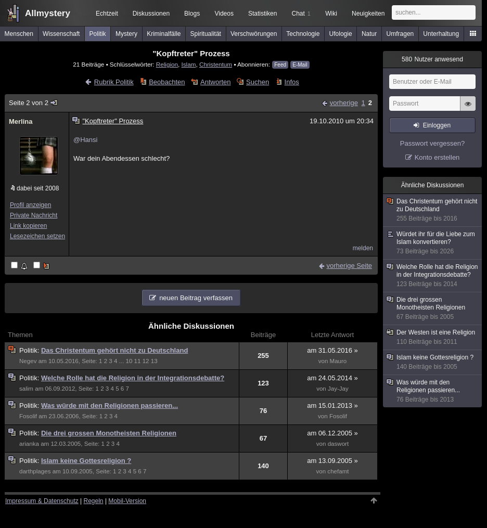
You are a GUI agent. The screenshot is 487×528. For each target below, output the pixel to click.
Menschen (19, 33)
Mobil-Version (127, 501)
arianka (29, 444)
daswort (338, 444)
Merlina (21, 121)
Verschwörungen (253, 33)
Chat (300, 13)
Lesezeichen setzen (37, 236)
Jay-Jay (338, 388)
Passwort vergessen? (432, 143)
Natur (369, 33)
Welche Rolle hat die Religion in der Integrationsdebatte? (132, 378)
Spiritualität (205, 33)
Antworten (215, 82)
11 (137, 361)
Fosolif (28, 416)
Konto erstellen (437, 157)
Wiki (331, 13)
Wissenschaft (61, 33)
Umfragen (400, 33)
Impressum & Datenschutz (42, 501)
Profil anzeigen (30, 205)
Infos (292, 82)
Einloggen (437, 125)
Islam (189, 64)
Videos (223, 13)
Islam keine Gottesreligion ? (86, 461)
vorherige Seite (349, 265)
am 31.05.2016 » (332, 350)
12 (146, 361)
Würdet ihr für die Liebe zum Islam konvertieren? (433, 242)
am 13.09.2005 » (332, 461)
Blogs (192, 13)
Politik (97, 33)
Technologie (302, 33)
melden (363, 248)
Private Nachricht (33, 215)
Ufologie (340, 33)
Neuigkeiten (368, 13)
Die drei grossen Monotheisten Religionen (108, 433)
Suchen (257, 82)
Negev (27, 361)
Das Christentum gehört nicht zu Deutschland (114, 350)
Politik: (30, 350)
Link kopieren (28, 225)
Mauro (338, 361)
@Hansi (85, 140)
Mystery (126, 33)
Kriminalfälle (164, 33)
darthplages (34, 471)
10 (128, 361)
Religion (167, 64)
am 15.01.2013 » (332, 405)
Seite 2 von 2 (33, 103)
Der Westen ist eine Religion (433, 337)
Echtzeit (107, 13)
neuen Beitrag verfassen (196, 298)
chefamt (338, 471)
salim (26, 388)
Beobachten (167, 82)
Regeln (94, 501)
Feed (280, 65)
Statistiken (262, 13)
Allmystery (47, 13)
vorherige (344, 103)
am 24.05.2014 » (332, 378)
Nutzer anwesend (432, 59)
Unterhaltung (441, 33)
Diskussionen (151, 13)
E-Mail (299, 65)
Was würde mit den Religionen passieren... (109, 405)
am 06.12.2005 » (332, 433)
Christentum (215, 64)
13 (154, 361)
